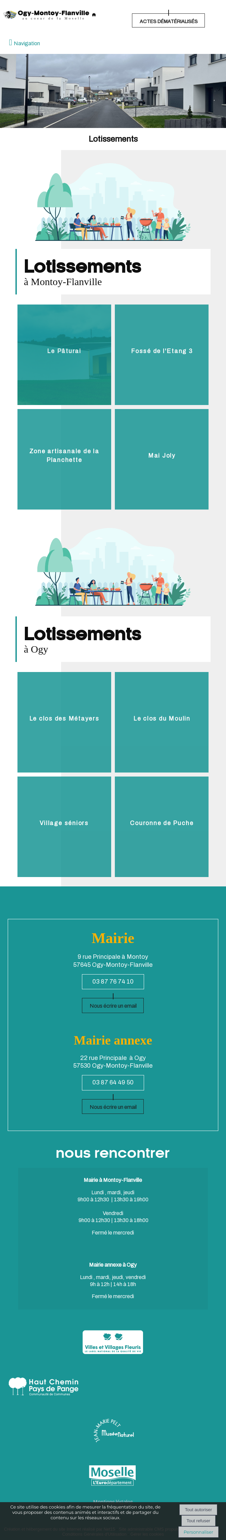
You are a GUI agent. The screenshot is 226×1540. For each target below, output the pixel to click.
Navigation (27, 43)
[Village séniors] (64, 827)
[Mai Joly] (162, 459)
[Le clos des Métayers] (64, 722)
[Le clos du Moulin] (162, 722)
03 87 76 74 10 (113, 981)
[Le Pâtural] (64, 355)
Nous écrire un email (113, 1006)
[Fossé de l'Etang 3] (162, 355)
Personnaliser (198, 1532)
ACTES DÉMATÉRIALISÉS (169, 21)
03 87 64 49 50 (113, 1082)
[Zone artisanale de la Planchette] (64, 459)
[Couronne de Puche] (162, 827)
